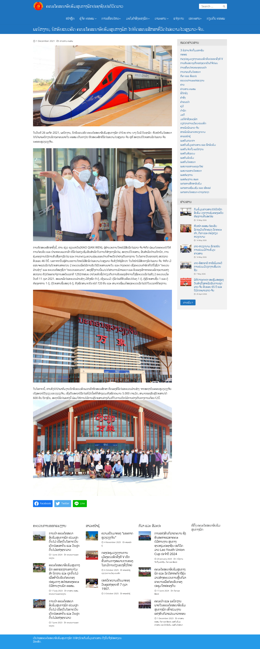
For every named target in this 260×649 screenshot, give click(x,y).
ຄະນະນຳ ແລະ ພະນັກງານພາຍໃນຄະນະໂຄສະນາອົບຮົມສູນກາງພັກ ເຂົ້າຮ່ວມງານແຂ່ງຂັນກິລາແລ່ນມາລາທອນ (170, 607)
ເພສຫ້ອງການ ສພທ (189, 179)
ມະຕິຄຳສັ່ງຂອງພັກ (188, 119)
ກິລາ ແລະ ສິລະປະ (188, 76)
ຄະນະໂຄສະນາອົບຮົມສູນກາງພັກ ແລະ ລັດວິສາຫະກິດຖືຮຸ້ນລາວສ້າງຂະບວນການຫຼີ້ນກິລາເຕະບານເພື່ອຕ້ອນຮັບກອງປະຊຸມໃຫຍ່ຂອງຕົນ (170, 577)
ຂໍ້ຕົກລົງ (184, 93)
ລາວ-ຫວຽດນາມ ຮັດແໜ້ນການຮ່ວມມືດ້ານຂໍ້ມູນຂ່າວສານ (207, 249)
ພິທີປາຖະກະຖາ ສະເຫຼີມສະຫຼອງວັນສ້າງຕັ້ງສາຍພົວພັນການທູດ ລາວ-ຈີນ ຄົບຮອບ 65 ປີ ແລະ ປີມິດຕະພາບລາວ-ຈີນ (209, 285)
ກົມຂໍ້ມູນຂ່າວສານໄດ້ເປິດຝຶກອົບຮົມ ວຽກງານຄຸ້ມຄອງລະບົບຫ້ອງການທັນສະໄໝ (208, 212)
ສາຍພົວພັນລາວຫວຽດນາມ (192, 132)
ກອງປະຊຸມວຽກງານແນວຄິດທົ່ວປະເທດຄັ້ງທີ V (201, 59)
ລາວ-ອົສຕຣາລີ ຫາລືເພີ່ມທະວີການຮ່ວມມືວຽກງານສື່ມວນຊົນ (208, 266)
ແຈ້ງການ (179, 18)
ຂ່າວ (182, 84)
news (183, 54)
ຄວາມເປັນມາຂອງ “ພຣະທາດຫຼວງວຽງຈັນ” (117, 535)
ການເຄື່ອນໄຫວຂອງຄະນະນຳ (193, 67)
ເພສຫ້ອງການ (186, 175)
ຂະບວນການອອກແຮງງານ (192, 80)
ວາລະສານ (162, 18)
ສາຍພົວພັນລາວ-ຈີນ (189, 127)
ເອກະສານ (195, 18)
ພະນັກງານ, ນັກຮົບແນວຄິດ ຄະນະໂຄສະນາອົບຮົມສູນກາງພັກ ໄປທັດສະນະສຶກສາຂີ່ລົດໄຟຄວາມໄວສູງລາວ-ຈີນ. (118, 29)
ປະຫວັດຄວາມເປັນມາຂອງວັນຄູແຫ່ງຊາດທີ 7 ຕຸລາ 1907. (116, 584)
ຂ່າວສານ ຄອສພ (66, 41)
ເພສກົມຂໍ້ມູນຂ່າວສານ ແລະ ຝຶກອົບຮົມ (198, 145)
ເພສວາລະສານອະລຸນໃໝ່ (191, 166)
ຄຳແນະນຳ (185, 102)
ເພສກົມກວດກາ (187, 140)
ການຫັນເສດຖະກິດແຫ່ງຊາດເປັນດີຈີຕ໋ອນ (199, 63)
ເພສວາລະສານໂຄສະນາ (191, 171)
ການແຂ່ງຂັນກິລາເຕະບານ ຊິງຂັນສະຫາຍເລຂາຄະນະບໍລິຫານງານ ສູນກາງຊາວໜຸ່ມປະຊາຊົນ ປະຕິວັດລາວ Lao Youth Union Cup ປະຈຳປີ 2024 (170, 543)
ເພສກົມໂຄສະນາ (188, 162)
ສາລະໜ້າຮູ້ (185, 136)
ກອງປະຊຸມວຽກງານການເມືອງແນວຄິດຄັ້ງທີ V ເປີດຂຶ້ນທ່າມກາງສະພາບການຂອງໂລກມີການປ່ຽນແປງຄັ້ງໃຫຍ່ (117, 558)
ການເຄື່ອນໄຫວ (111, 18)
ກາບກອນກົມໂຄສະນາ (190, 72)
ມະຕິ (182, 115)
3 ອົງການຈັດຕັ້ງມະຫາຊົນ (192, 50)
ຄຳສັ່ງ (183, 97)
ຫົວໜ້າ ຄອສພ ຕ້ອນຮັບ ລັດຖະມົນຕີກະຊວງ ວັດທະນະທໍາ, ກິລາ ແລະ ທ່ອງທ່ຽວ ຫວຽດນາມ (208, 231)
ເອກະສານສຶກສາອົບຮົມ (191, 183)
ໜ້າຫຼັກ (70, 18)
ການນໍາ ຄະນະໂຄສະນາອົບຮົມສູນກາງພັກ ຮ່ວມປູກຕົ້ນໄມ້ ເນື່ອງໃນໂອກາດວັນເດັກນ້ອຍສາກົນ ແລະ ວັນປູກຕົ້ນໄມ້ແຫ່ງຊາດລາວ (64, 541)
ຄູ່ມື (182, 106)
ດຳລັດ (183, 110)
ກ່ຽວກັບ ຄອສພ (216, 18)
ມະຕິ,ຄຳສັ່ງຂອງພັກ (138, 18)
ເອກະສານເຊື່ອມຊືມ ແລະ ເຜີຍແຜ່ (195, 188)
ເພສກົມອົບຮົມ (187, 158)
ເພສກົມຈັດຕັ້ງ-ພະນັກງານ (192, 149)
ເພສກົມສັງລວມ (187, 153)
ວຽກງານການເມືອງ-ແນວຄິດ (193, 123)
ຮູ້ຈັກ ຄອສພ (88, 18)
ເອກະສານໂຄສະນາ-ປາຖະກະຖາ (194, 192)
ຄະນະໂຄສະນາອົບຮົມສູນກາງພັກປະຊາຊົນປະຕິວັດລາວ (84, 6)
